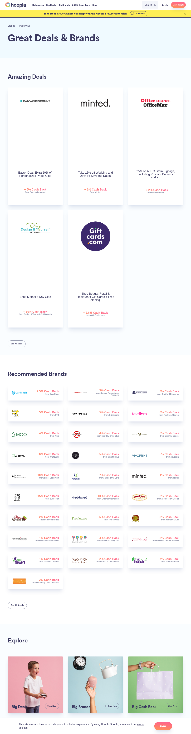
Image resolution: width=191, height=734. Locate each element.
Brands (11, 25)
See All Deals (17, 343)
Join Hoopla (178, 4)
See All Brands (17, 605)
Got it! (163, 726)
